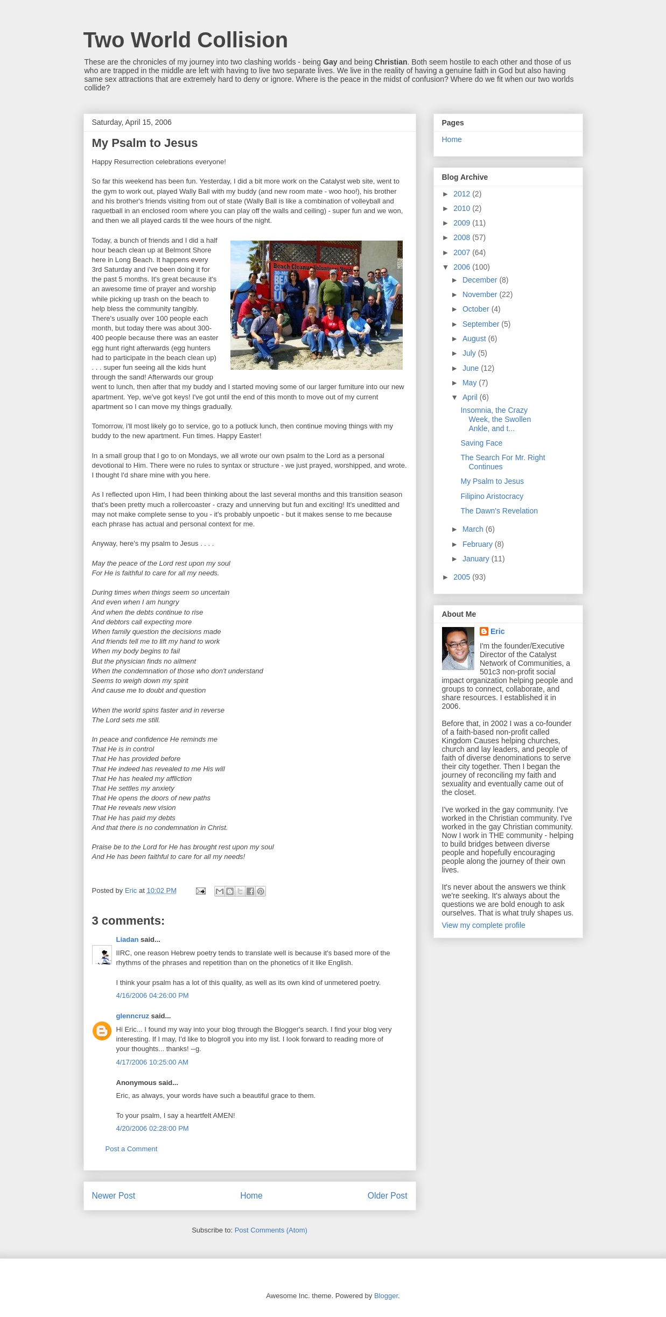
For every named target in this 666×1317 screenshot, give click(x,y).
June (471, 368)
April (471, 397)
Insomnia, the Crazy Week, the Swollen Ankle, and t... (495, 419)
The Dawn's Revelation (499, 510)
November (480, 294)
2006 (462, 267)
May (470, 382)
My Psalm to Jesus (491, 481)
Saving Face (481, 443)
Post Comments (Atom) (271, 1230)
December (480, 280)
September (481, 324)
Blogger (386, 1296)
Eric (497, 631)
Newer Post (114, 1195)
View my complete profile (483, 925)
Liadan (127, 939)
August (475, 338)
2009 (462, 223)
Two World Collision (186, 40)
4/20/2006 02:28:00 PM (152, 1128)
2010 (462, 208)
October (477, 309)
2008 (462, 237)
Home (251, 1195)
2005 (462, 577)
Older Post (388, 1195)
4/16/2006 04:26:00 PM (152, 995)
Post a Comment (132, 1149)
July (470, 353)
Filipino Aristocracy (491, 496)
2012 (462, 193)
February (478, 544)
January (477, 558)
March (474, 529)
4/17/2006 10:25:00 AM (152, 1062)
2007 (462, 252)
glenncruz (132, 1016)
